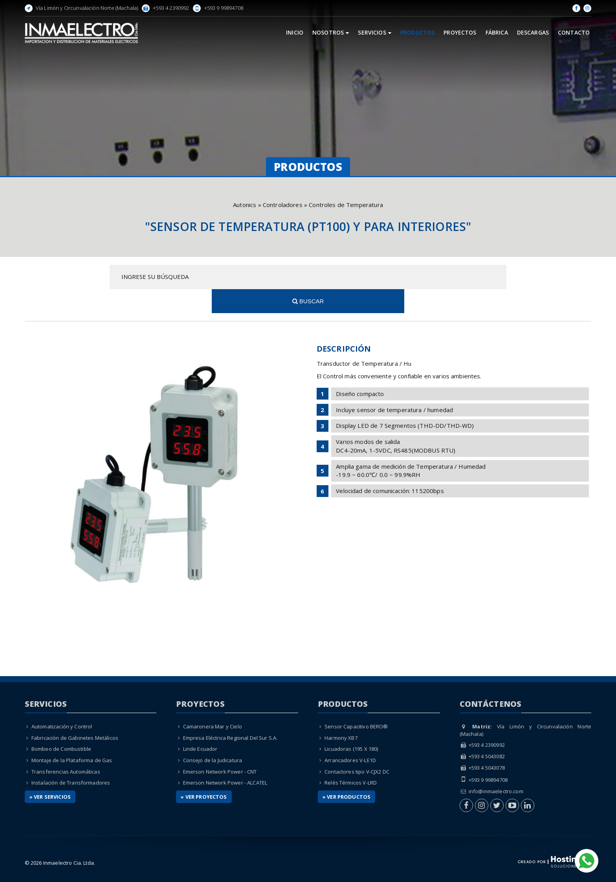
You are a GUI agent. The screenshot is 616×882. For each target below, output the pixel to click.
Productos (417, 32)
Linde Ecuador (200, 724)
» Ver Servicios (50, 772)
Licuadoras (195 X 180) (351, 724)
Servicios (374, 32)
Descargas (533, 32)
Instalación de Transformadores (70, 758)
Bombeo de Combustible (61, 724)
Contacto (574, 32)
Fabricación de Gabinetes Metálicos (74, 713)
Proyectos (460, 32)
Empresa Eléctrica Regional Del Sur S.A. (230, 713)
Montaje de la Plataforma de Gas (71, 736)
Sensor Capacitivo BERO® (356, 702)
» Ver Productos (346, 772)
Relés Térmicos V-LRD (350, 758)
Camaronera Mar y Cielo (212, 702)
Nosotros (330, 32)
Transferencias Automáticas (65, 747)
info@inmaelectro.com (496, 766)
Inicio (294, 32)
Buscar (506, 276)
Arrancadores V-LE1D (350, 736)
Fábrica (497, 32)
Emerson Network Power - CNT (220, 747)
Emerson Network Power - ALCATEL (225, 758)
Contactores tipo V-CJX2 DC (356, 747)
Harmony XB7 (341, 713)
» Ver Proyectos (204, 772)
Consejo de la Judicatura (212, 736)
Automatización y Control (61, 702)
